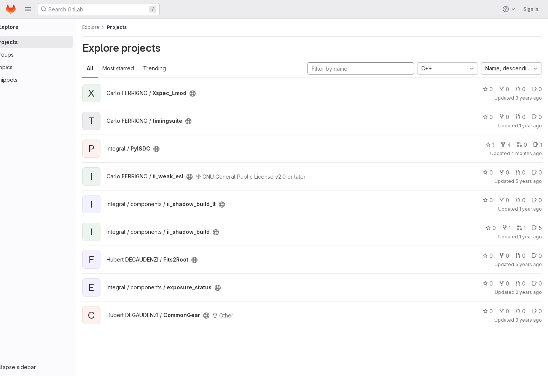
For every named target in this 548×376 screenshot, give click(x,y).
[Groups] (48, 54)
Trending (175, 68)
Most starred (139, 68)
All (111, 68)
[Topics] (48, 67)
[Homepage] (11, 9)
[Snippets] (48, 79)
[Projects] (48, 42)
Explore (112, 27)
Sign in (530, 9)
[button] (28, 9)
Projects (138, 27)
